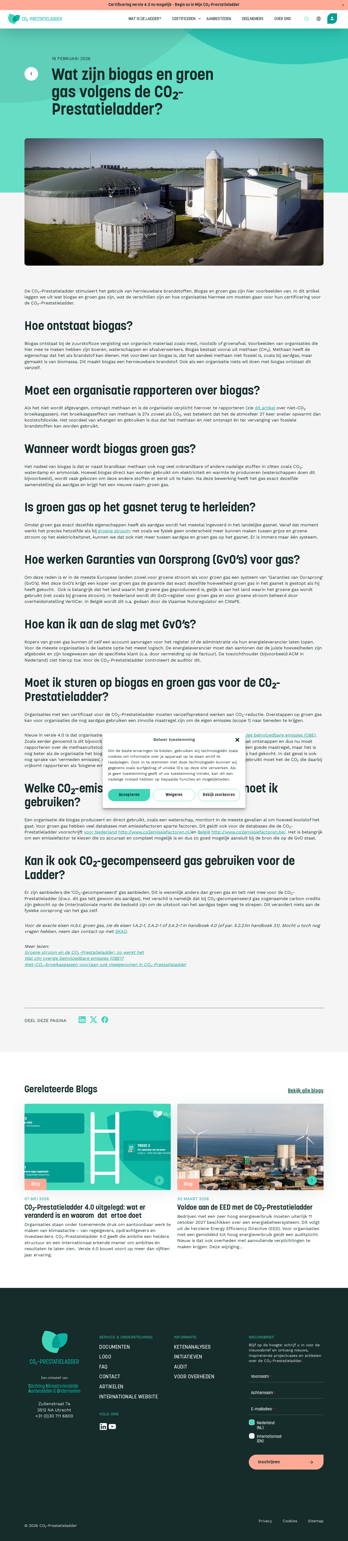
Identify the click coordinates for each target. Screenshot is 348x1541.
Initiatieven (188, 1357)
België (204, 832)
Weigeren (174, 795)
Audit (181, 1367)
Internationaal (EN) (265, 1439)
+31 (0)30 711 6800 (54, 1416)
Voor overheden (194, 1377)
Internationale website (128, 1397)
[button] (237, 740)
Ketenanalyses (192, 1347)
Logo (105, 1357)
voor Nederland (100, 832)
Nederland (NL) (265, 1426)
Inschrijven (286, 1462)
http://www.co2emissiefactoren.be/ (249, 832)
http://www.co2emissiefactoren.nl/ (154, 832)
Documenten (114, 1347)
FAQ (103, 1367)
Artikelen (111, 1387)
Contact (109, 1377)
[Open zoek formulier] (306, 19)
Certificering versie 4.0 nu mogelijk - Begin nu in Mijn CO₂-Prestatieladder (174, 5)
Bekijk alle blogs (305, 1091)
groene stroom (114, 530)
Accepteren (129, 795)
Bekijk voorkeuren (219, 795)
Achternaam (263, 1393)
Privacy (265, 1521)
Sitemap (316, 1521)
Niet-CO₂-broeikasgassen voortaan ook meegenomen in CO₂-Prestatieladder (105, 964)
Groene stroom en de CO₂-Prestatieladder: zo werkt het (84, 952)
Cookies (290, 1521)
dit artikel (265, 407)
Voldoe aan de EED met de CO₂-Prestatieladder (245, 1208)
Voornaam (261, 1377)
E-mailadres (263, 1410)
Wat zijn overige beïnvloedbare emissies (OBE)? (74, 958)
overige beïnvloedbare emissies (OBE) (276, 735)
